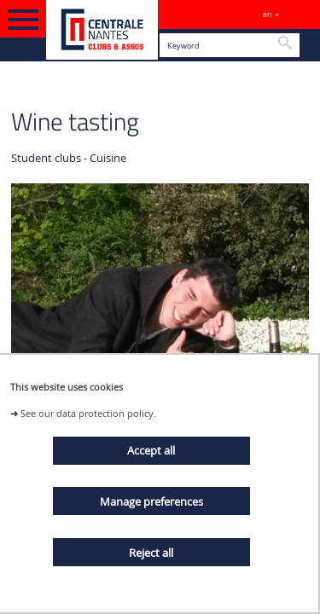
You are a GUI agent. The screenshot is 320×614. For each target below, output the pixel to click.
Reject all (151, 552)
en (267, 14)
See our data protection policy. (88, 413)
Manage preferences (151, 501)
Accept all (151, 450)
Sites (299, 14)
